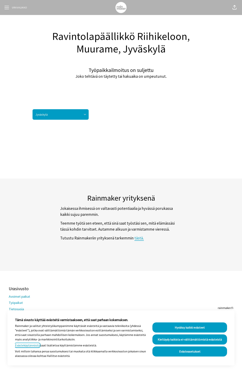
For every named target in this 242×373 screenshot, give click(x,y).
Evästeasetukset (189, 351)
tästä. (139, 238)
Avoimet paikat (19, 296)
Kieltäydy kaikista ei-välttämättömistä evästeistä (190, 339)
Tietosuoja (16, 309)
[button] (234, 7)
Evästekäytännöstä (27, 345)
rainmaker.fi (225, 308)
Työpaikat (16, 302)
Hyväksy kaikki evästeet (190, 327)
